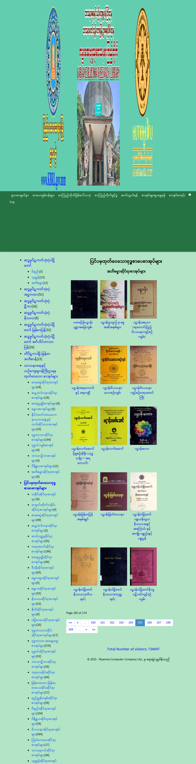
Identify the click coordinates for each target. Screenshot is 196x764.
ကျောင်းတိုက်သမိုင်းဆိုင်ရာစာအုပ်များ (43, 507)
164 (130, 622)
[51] (41, 294)
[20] (38, 625)
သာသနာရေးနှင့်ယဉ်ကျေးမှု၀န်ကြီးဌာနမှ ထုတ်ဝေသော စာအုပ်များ (41, 371)
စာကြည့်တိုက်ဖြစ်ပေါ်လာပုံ (74, 195)
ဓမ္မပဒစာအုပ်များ (42, 409)
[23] (42, 277)
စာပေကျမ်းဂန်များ (44, 195)
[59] (46, 703)
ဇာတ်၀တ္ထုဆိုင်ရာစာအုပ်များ (42, 539)
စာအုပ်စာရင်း (177, 195)
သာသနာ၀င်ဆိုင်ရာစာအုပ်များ (43, 753)
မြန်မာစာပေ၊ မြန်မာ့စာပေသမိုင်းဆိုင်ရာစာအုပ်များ (44, 688)
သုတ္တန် (36, 277)
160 (93, 622)
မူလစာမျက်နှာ (20, 195)
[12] (45, 283)
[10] (38, 429)
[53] (38, 656)
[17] (55, 635)
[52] (38, 603)
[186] (47, 551)
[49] (38, 520)
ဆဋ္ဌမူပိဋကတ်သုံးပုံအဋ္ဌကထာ (37, 292)
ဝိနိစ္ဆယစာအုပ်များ (42, 466)
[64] (46, 677)
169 (71, 629)
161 (102, 622)
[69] (46, 562)
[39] (38, 723)
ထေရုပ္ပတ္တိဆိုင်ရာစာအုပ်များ (42, 559)
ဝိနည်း (35, 271)
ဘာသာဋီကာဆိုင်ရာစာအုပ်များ (44, 664)
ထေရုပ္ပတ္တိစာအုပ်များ (44, 403)
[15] (55, 466)
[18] (38, 387)
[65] (38, 572)
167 (159, 622)
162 (112, 622)
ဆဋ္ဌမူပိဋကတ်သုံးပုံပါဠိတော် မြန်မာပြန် (39, 327)
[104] (39, 713)
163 (121, 622)
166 (149, 622)
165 (140, 622)
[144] (47, 439)
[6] (38, 476)
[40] (46, 755)
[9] (38, 614)
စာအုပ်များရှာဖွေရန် (153, 195)
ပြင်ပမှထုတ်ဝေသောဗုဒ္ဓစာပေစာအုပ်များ (40, 485)
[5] (41, 271)
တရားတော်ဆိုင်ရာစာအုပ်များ (43, 549)
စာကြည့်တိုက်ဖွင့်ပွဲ (106, 195)
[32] (48, 330)
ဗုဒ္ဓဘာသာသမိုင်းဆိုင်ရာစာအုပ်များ (42, 633)
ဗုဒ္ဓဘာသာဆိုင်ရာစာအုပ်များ (42, 437)
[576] (47, 645)
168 (168, 622)
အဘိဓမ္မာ (37, 283)
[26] (34, 306)
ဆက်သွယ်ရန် (129, 195)
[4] (38, 450)
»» (94, 629)
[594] (39, 734)
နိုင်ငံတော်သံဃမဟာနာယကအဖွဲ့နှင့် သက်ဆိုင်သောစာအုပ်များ (45, 422)
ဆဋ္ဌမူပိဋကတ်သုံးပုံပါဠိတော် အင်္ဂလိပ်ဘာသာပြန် (39, 342)
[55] (46, 541)
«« (70, 622)
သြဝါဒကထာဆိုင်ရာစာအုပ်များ (44, 742)
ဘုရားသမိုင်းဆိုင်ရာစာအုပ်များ (43, 675)
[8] (36, 318)
